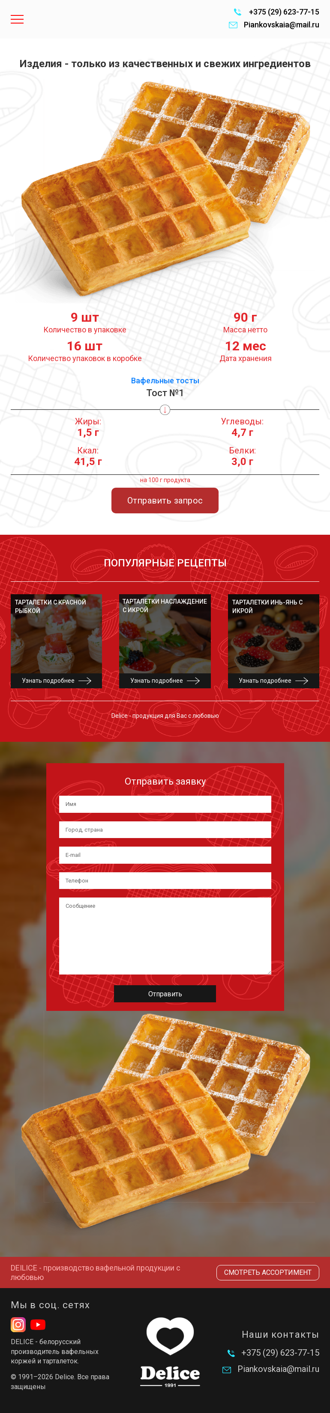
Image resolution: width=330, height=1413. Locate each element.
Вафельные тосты (165, 380)
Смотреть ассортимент (268, 1272)
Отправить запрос (165, 500)
